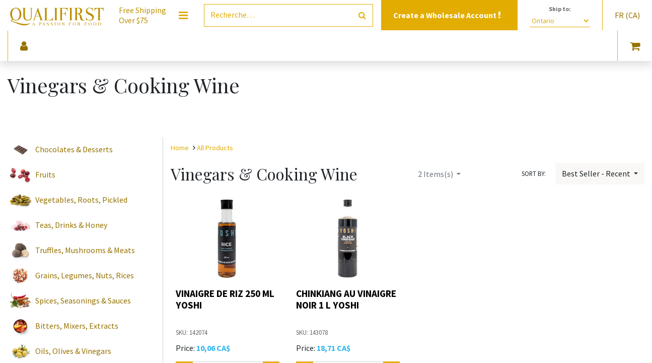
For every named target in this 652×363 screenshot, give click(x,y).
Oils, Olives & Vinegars (73, 351)
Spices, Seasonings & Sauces (83, 300)
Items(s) (436, 174)
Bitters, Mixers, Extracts (76, 326)
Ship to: (560, 9)
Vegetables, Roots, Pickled (81, 200)
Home (180, 147)
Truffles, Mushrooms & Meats (85, 250)
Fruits (45, 174)
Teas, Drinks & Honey (71, 225)
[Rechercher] (362, 15)
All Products (215, 147)
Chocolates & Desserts (74, 149)
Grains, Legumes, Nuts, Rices (84, 275)
